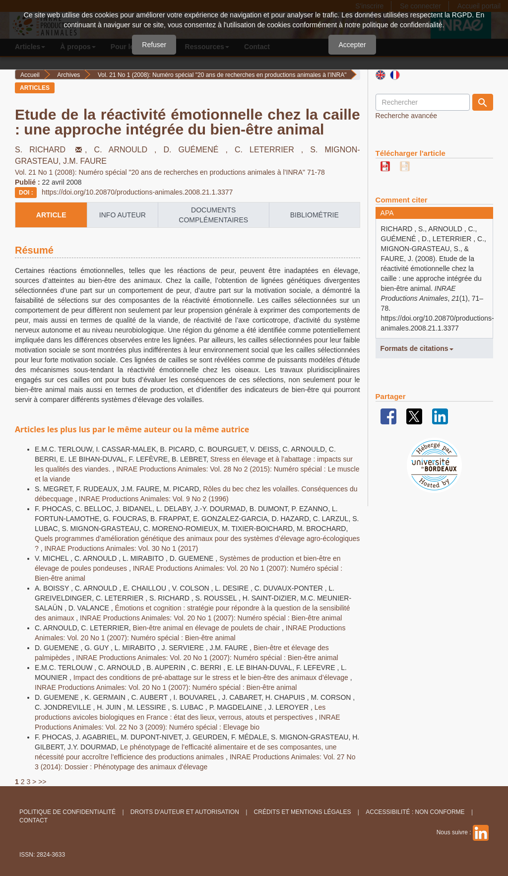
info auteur (122, 215)
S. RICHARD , (54, 149)
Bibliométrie (314, 215)
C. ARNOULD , (129, 149)
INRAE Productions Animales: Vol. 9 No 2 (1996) (154, 499)
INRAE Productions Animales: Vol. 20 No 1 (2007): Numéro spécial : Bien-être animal (211, 618)
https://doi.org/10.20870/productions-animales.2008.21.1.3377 (137, 192)
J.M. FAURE (85, 161)
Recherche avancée (407, 116)
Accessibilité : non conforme (415, 812)
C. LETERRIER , (272, 149)
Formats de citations (417, 348)
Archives (68, 74)
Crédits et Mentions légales (302, 812)
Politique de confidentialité (67, 812)
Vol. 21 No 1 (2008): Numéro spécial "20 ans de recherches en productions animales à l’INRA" (222, 74)
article (51, 215)
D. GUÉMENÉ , (199, 149)
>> (42, 782)
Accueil (30, 74)
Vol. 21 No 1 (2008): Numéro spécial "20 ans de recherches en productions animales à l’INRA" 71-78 (170, 172)
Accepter (352, 45)
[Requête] (423, 102)
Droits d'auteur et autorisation (184, 812)
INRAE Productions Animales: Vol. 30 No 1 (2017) (121, 548)
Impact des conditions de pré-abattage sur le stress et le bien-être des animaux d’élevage (211, 677)
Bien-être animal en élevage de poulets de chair (207, 628)
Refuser (154, 45)
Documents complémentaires (213, 215)
